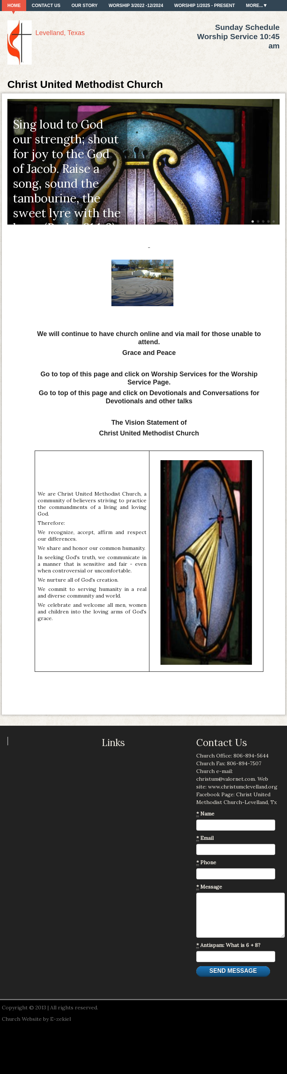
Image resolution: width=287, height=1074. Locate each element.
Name (205, 813)
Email (205, 838)
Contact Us (46, 5)
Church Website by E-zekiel (36, 1019)
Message (209, 886)
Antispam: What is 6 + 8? (228, 945)
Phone (206, 862)
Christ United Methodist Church (85, 84)
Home (14, 5)
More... (254, 5)
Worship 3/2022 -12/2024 (135, 5)
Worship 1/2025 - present (204, 5)
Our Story (85, 5)
